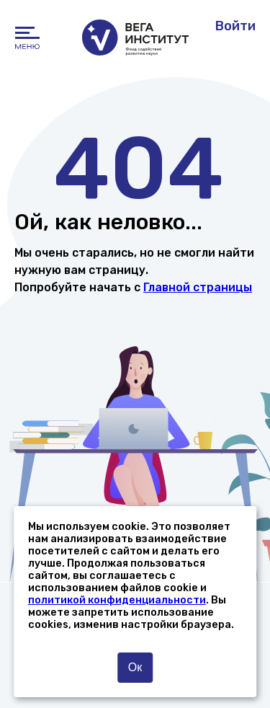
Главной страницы (197, 287)
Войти (235, 26)
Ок (135, 667)
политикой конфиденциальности (117, 600)
